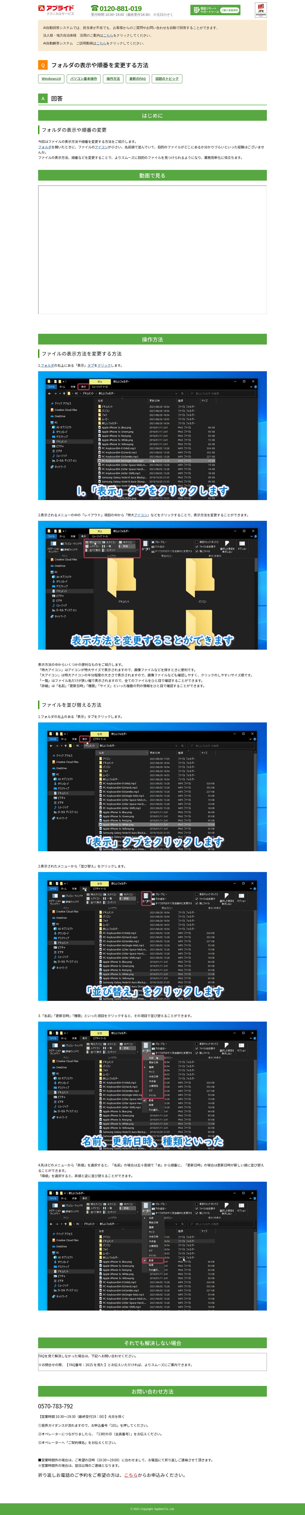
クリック (104, 365)
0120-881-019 (121, 8)
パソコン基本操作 (83, 78)
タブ (90, 365)
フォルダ (44, 147)
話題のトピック (167, 78)
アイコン (101, 147)
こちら (108, 35)
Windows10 (51, 78)
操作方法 (113, 78)
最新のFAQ (137, 78)
